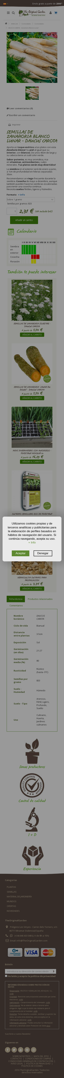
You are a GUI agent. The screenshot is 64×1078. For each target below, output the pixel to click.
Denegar (42, 553)
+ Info (32, 542)
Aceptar (21, 553)
